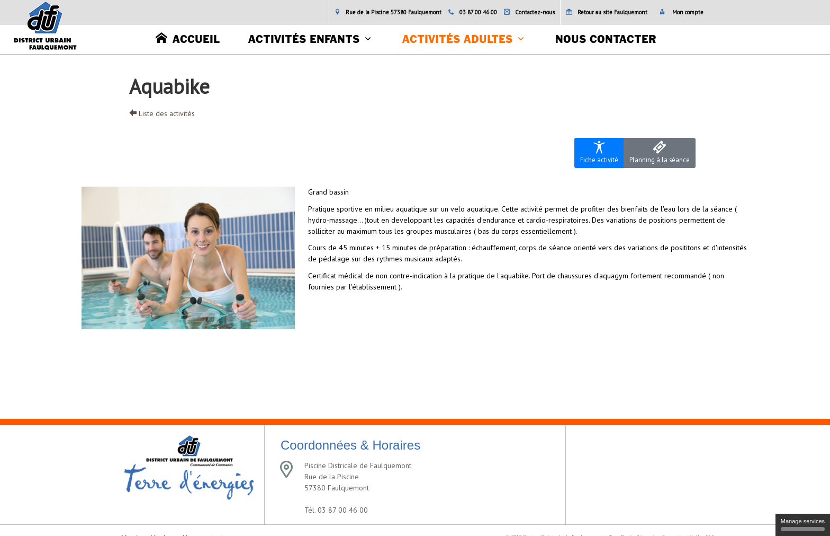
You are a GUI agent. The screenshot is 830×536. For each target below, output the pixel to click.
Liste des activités (162, 113)
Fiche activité (599, 152)
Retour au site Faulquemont (606, 12)
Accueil (188, 38)
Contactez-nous (529, 12)
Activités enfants (303, 40)
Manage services (803, 524)
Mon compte (681, 12)
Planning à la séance (659, 152)
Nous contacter (605, 40)
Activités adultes (457, 40)
